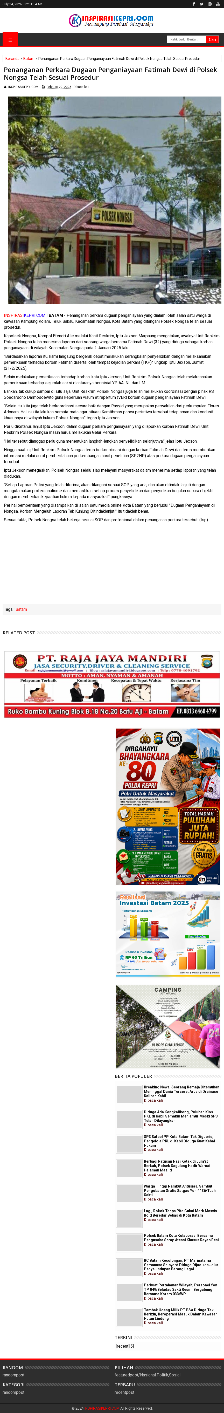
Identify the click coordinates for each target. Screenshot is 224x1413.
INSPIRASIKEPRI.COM (102, 1408)
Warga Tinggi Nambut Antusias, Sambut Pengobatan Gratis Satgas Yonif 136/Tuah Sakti (180, 1192)
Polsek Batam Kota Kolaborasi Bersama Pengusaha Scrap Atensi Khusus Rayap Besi (181, 1239)
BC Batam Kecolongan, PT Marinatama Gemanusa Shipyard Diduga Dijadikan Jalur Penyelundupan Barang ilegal (181, 1266)
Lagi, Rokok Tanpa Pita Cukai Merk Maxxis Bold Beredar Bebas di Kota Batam (180, 1215)
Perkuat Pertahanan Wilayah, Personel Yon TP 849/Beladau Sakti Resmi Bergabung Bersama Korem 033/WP (180, 1291)
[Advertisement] (112, 565)
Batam (21, 609)
